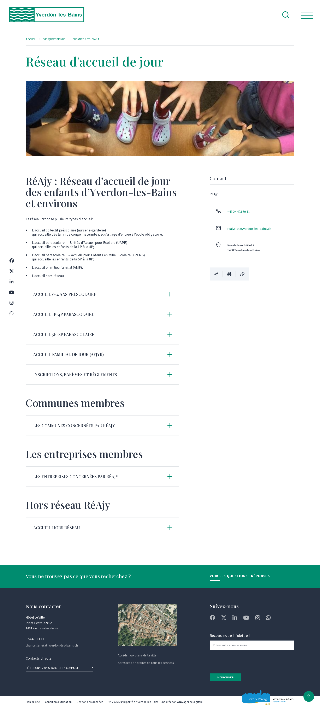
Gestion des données (90, 702)
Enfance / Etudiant (86, 39)
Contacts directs (38, 658)
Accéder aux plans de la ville (137, 655)
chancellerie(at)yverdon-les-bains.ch (52, 645)
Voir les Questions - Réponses (240, 575)
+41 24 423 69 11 (238, 212)
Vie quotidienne (54, 39)
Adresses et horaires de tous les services (146, 663)
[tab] (102, 294)
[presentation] (241, 661)
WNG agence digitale (190, 702)
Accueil (31, 39)
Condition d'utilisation (58, 702)
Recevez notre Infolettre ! (230, 635)
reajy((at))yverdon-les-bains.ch (249, 228)
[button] (102, 294)
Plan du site (33, 702)
